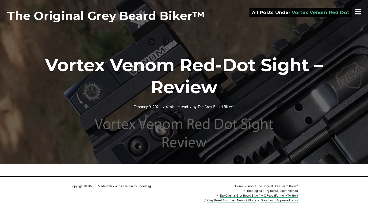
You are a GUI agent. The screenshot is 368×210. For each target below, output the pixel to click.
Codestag (144, 186)
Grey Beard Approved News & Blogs (231, 200)
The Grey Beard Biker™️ (216, 106)
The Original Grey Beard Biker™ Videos (272, 191)
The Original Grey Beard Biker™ (106, 16)
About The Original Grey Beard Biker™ (273, 186)
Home (239, 186)
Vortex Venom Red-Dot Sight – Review (184, 76)
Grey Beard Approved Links (279, 200)
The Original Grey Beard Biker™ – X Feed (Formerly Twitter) (259, 195)
